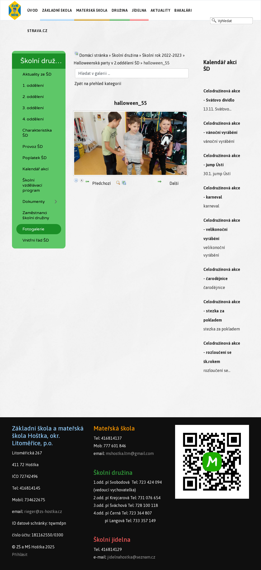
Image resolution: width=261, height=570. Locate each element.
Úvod (32, 10)
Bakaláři (183, 10)
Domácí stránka (93, 55)
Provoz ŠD (32, 146)
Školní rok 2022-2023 (162, 55)
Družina (120, 10)
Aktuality (161, 10)
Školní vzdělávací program (32, 185)
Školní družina (125, 55)
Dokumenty (33, 201)
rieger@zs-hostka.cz (43, 511)
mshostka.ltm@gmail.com (130, 453)
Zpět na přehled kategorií (97, 83)
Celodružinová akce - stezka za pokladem (221, 310)
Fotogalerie (33, 229)
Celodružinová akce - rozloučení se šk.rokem (221, 352)
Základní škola (57, 10)
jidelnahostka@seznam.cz (131, 557)
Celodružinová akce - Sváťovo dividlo (221, 95)
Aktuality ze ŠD (36, 74)
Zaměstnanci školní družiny (35, 215)
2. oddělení (33, 96)
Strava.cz (37, 31)
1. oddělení (33, 85)
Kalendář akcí (35, 169)
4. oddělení (33, 119)
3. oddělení (33, 107)
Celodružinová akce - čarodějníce (221, 274)
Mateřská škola (92, 10)
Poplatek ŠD (34, 157)
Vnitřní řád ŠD (35, 240)
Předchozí (101, 183)
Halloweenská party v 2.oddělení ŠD (106, 63)
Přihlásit (20, 554)
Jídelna (139, 10)
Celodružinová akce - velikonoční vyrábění (221, 229)
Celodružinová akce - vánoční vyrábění (221, 128)
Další (174, 183)
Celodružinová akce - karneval (221, 192)
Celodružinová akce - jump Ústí (221, 160)
